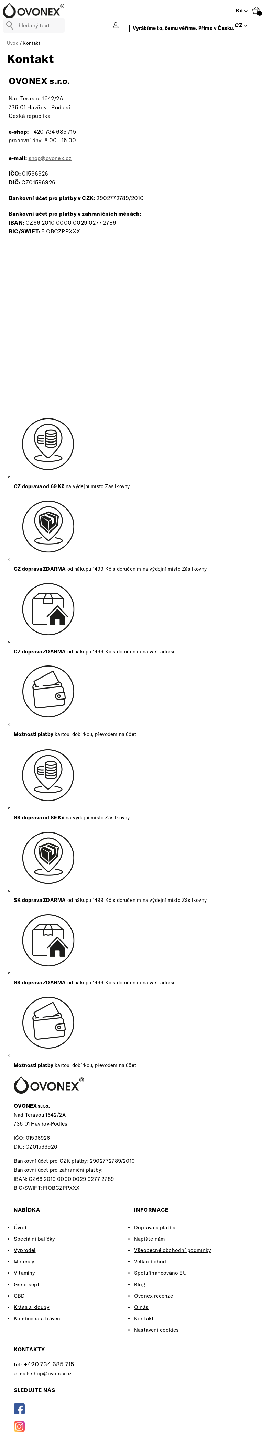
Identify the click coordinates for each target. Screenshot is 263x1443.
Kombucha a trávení (38, 1318)
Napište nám (149, 1238)
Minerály (24, 1261)
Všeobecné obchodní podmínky (172, 1250)
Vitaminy (24, 1272)
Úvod (20, 1227)
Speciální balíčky (34, 1238)
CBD (19, 1296)
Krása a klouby (32, 1307)
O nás (141, 1307)
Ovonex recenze (153, 1296)
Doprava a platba (154, 1227)
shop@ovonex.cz (50, 158)
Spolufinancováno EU (160, 1272)
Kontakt (144, 1318)
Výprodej (25, 1250)
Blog (139, 1284)
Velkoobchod (150, 1261)
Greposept (27, 1284)
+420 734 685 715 (49, 1364)
